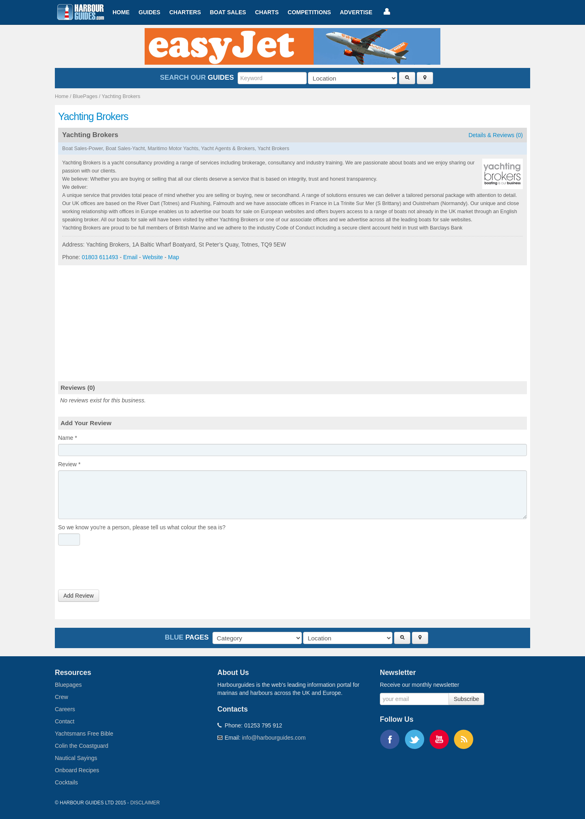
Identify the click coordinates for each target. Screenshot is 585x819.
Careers (65, 709)
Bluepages (68, 684)
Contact (64, 721)
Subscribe (466, 699)
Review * (69, 464)
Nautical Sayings (76, 758)
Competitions (309, 12)
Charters (185, 12)
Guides (149, 12)
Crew (61, 697)
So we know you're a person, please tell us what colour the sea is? (141, 527)
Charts (267, 12)
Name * (67, 438)
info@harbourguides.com (274, 737)
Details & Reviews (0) (495, 135)
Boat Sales (228, 12)
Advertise (356, 12)
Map (173, 257)
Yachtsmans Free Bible (84, 733)
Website (153, 257)
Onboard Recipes (77, 770)
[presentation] (120, 569)
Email (130, 257)
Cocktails (66, 782)
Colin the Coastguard (81, 746)
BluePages (85, 96)
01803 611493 (100, 257)
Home (121, 12)
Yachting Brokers (121, 96)
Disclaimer (145, 803)
